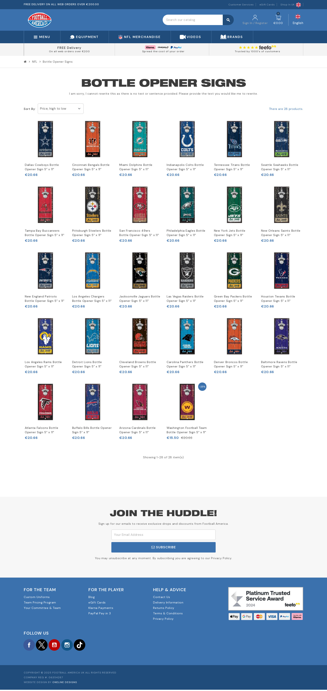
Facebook (30, 645)
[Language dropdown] (298, 20)
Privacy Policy (163, 619)
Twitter (44, 645)
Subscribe (163, 547)
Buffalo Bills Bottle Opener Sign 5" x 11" (92, 430)
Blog (91, 597)
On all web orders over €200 (69, 51)
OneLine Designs (64, 683)
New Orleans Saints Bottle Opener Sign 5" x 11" (281, 233)
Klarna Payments (100, 608)
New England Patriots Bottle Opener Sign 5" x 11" (44, 299)
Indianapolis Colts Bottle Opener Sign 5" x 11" (185, 167)
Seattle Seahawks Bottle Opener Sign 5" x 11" (279, 167)
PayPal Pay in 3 (99, 613)
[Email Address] (163, 535)
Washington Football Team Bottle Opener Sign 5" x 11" (187, 430)
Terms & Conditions (168, 613)
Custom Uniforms (37, 597)
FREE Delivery (69, 48)
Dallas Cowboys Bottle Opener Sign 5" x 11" (42, 167)
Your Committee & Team (42, 608)
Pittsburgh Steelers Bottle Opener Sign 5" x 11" (91, 233)
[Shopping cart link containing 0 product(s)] (278, 19)
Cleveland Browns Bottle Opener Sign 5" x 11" (137, 364)
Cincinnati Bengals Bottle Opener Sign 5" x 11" (91, 167)
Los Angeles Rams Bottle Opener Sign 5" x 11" (43, 364)
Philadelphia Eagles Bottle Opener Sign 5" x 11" (186, 233)
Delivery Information (168, 602)
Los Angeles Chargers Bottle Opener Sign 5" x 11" (92, 299)
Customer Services (241, 4)
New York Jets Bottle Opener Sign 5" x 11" (229, 233)
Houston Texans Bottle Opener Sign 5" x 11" (278, 299)
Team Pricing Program (40, 602)
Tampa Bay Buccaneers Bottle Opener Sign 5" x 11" (44, 233)
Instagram (74, 645)
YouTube (59, 645)
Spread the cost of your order (163, 51)
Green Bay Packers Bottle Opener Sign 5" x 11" (233, 299)
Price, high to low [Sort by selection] (53, 109)
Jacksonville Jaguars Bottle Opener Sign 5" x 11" (139, 299)
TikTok (88, 645)
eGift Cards (267, 4)
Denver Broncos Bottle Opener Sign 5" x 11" (231, 364)
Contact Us (161, 597)
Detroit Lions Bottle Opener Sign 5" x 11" (87, 364)
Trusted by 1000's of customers (257, 51)
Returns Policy (163, 608)
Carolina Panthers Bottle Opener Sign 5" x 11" (185, 364)
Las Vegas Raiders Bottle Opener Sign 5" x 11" (185, 299)
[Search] (198, 20)
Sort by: (30, 109)
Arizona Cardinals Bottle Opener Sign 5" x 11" (137, 430)
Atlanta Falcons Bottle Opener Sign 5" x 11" (41, 430)
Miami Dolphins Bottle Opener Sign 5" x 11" (135, 167)
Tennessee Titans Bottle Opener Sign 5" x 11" (232, 167)
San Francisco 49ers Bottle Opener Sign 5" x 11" (139, 233)
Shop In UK (290, 4)
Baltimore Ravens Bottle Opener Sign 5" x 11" (279, 364)
